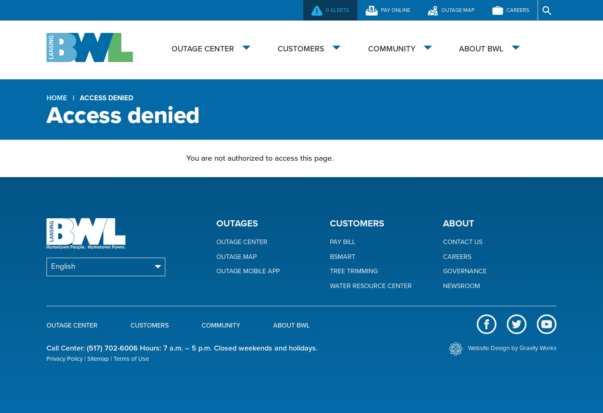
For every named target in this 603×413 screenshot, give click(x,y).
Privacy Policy (64, 358)
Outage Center (203, 48)
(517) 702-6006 (112, 348)
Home (56, 98)
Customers (301, 48)
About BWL (481, 48)
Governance (465, 271)
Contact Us (462, 242)
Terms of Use (131, 358)
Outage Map (236, 257)
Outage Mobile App (248, 271)
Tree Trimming (354, 271)
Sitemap (98, 358)
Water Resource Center (371, 286)
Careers (457, 257)
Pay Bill (342, 242)
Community (391, 48)
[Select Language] (105, 267)
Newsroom (461, 286)
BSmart (342, 257)
